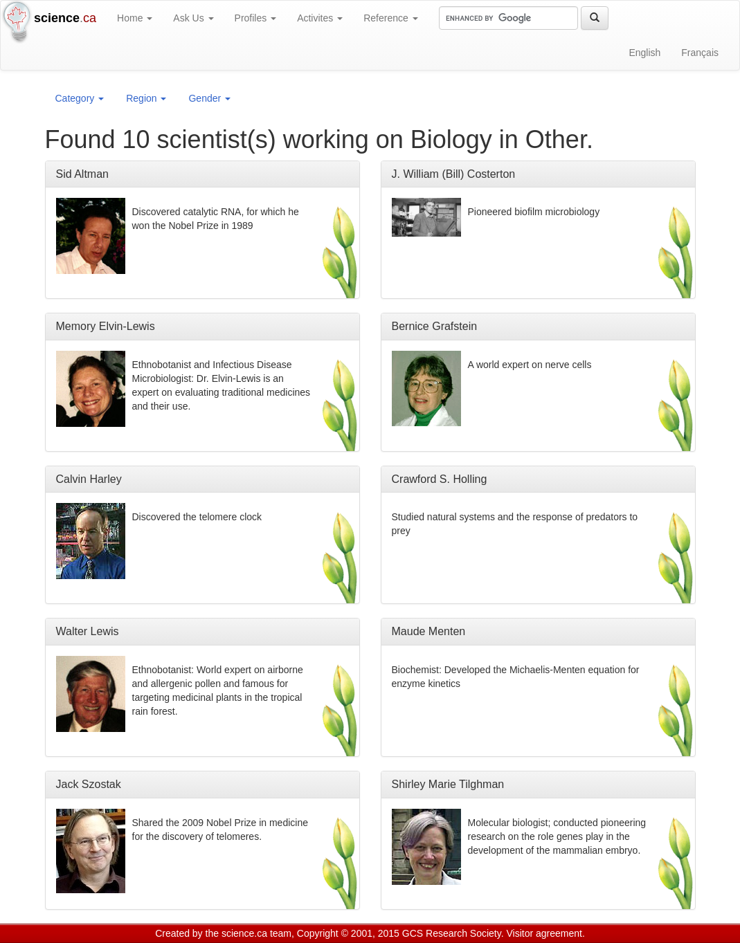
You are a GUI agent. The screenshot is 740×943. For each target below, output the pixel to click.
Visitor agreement (544, 933)
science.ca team (256, 933)
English (644, 52)
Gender (209, 98)
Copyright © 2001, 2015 (348, 933)
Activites (320, 18)
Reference (390, 18)
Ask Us (193, 18)
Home (134, 18)
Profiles (256, 18)
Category (80, 98)
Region (146, 98)
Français (700, 52)
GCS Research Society (451, 933)
